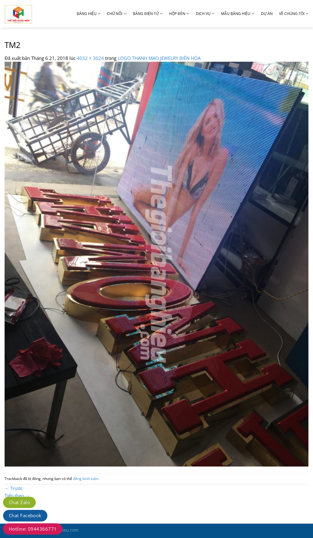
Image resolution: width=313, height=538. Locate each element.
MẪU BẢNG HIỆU (237, 13)
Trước (14, 488)
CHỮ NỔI (116, 13)
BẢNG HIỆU (89, 13)
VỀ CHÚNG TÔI (293, 13)
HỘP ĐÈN (179, 13)
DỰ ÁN (267, 13)
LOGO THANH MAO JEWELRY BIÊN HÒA (159, 58)
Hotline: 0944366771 (33, 529)
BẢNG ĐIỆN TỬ (148, 13)
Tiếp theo (17, 495)
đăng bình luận (85, 478)
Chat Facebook (25, 515)
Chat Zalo (19, 502)
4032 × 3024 (90, 58)
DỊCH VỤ (205, 13)
